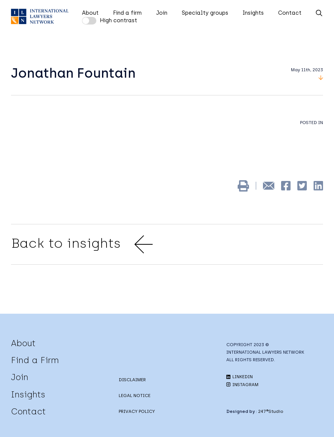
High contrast (118, 20)
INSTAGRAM (242, 384)
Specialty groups (205, 12)
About (90, 12)
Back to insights (82, 244)
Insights (253, 12)
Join (161, 12)
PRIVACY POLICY (137, 411)
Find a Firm (35, 360)
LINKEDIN (239, 376)
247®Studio (270, 411)
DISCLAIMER (132, 379)
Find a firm (127, 12)
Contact (290, 12)
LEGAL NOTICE (134, 395)
